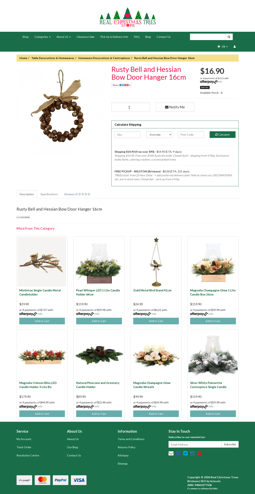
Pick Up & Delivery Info (114, 36)
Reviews (77, 194)
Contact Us (164, 36)
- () (222, 46)
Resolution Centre (28, 455)
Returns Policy (126, 447)
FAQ (136, 36)
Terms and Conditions (131, 439)
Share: (122, 85)
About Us (63, 36)
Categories (42, 36)
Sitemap (123, 463)
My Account (24, 439)
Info (220, 81)
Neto (215, 488)
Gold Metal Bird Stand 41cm (152, 290)
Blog (148, 36)
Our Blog (72, 447)
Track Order (24, 447)
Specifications (49, 194)
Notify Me (175, 107)
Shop (25, 36)
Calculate (222, 134)
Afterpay (123, 455)
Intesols (215, 481)
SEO (203, 481)
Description (27, 194)
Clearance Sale (85, 36)
